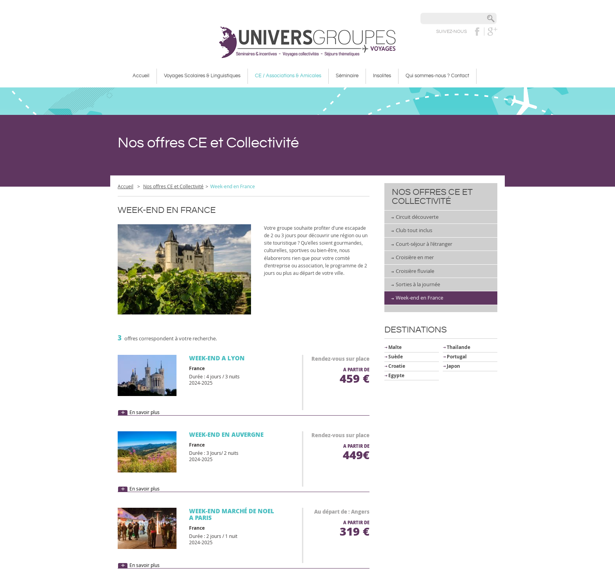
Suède (395, 356)
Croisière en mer (415, 257)
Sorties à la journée (418, 284)
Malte (395, 347)
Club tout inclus (414, 230)
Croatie (396, 366)
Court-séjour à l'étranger (424, 243)
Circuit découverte (417, 216)
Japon (453, 366)
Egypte (396, 375)
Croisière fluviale (415, 270)
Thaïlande (458, 347)
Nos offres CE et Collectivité (173, 186)
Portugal (457, 356)
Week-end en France (419, 297)
